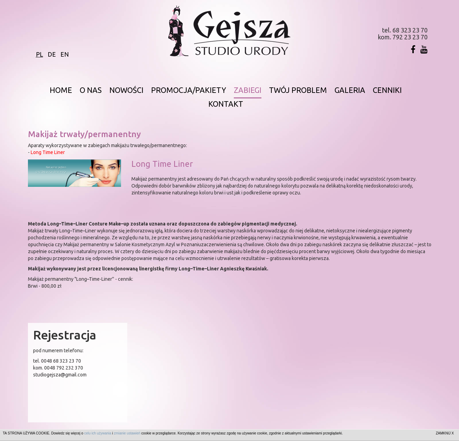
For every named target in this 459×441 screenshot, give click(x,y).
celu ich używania (97, 433)
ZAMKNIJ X (445, 433)
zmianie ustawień (127, 433)
